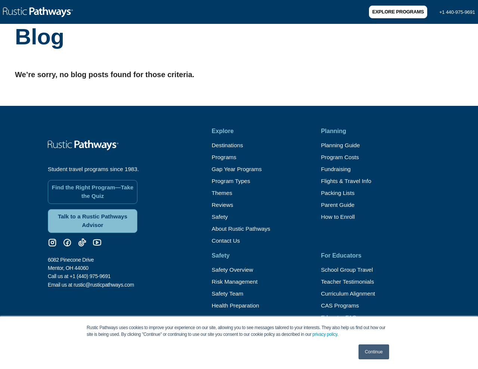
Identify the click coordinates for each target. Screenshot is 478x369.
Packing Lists (338, 193)
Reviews (223, 205)
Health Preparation (236, 305)
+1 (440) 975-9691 (90, 274)
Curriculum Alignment (349, 293)
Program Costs (341, 157)
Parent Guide (338, 205)
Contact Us (226, 240)
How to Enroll (338, 217)
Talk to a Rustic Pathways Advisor (92, 217)
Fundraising (336, 169)
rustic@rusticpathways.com (104, 282)
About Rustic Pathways (242, 229)
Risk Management (236, 281)
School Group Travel (348, 269)
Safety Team (228, 293)
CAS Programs (341, 305)
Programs (225, 157)
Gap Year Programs (238, 169)
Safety (220, 217)
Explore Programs (398, 12)
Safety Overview (233, 269)
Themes (222, 193)
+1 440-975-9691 (457, 12)
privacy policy (325, 334)
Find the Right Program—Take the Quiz (92, 187)
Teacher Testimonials (348, 281)
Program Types (232, 181)
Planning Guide (341, 145)
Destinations (228, 145)
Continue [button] (374, 351)
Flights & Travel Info (347, 181)
